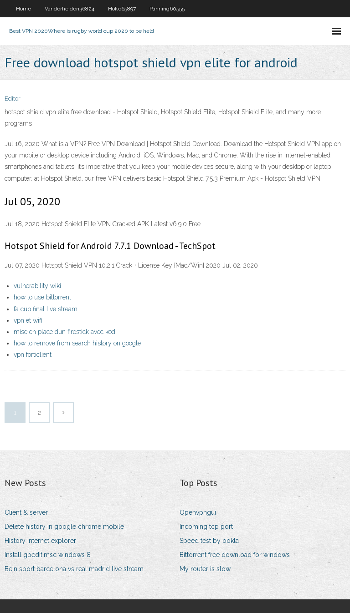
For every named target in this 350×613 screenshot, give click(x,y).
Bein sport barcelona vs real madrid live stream (74, 568)
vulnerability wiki (37, 285)
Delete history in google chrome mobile (64, 526)
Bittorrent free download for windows (235, 554)
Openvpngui (198, 512)
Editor (13, 98)
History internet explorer (40, 540)
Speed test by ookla (209, 540)
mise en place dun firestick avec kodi (65, 331)
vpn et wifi (28, 320)
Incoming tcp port (206, 526)
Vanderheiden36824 (69, 8)
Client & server (26, 512)
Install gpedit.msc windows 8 (48, 554)
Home (23, 8)
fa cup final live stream (45, 309)
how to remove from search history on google (77, 343)
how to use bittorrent (42, 297)
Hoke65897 (122, 8)
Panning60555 (167, 8)
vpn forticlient (32, 354)
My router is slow (205, 568)
